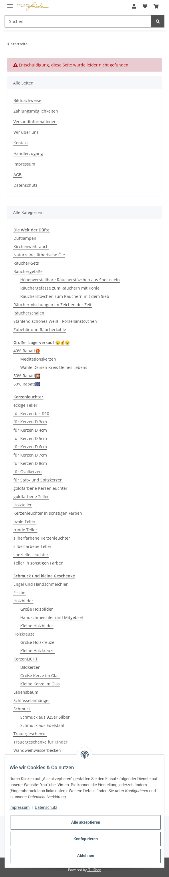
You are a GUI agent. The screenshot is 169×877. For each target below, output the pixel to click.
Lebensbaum (25, 692)
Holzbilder (23, 600)
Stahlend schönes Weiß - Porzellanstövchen (55, 321)
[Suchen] (78, 21)
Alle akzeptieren (85, 822)
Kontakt (20, 142)
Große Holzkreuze (37, 642)
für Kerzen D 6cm (30, 446)
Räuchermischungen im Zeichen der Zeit (52, 304)
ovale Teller (24, 521)
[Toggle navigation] (10, 3)
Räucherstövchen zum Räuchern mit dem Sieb (64, 296)
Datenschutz (25, 185)
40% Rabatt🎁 (26, 350)
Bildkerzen (30, 667)
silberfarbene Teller (32, 546)
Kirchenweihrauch (31, 246)
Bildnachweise (27, 100)
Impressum (24, 164)
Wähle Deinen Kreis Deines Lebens (53, 367)
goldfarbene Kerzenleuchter (40, 488)
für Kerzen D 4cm (30, 430)
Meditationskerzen (38, 359)
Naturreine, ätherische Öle (39, 254)
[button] (134, 6)
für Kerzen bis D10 (31, 413)
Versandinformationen (35, 121)
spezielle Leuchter (30, 554)
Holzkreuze (24, 634)
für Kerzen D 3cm (30, 421)
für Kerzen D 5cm (30, 438)
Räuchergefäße (28, 271)
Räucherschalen (28, 313)
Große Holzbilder (36, 609)
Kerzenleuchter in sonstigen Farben (47, 513)
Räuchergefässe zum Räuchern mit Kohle (60, 288)
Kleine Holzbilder (36, 625)
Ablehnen (85, 855)
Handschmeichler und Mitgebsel (51, 617)
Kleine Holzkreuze (37, 650)
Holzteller (22, 505)
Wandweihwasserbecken (37, 750)
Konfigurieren (85, 839)
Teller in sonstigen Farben (38, 563)
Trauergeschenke (30, 733)
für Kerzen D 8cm (30, 463)
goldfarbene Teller (31, 496)
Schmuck (22, 708)
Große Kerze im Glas (39, 675)
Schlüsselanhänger (31, 700)
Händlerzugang (28, 153)
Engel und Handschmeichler (40, 584)
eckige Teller (25, 405)
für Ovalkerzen (27, 471)
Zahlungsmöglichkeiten (35, 111)
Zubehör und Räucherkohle (39, 329)
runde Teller (25, 529)
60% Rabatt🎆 (26, 384)
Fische (19, 592)
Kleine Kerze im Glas (40, 684)
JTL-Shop (94, 869)
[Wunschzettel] (144, 6)
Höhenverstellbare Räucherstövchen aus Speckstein (70, 279)
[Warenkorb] (156, 6)
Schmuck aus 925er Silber (45, 717)
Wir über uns (26, 132)
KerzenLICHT (25, 659)
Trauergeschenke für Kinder (40, 742)
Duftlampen (24, 238)
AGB (17, 174)
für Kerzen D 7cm (30, 455)
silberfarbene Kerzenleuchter (41, 538)
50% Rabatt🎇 (26, 375)
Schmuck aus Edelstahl (42, 725)
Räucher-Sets (26, 263)
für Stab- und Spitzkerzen (38, 480)
